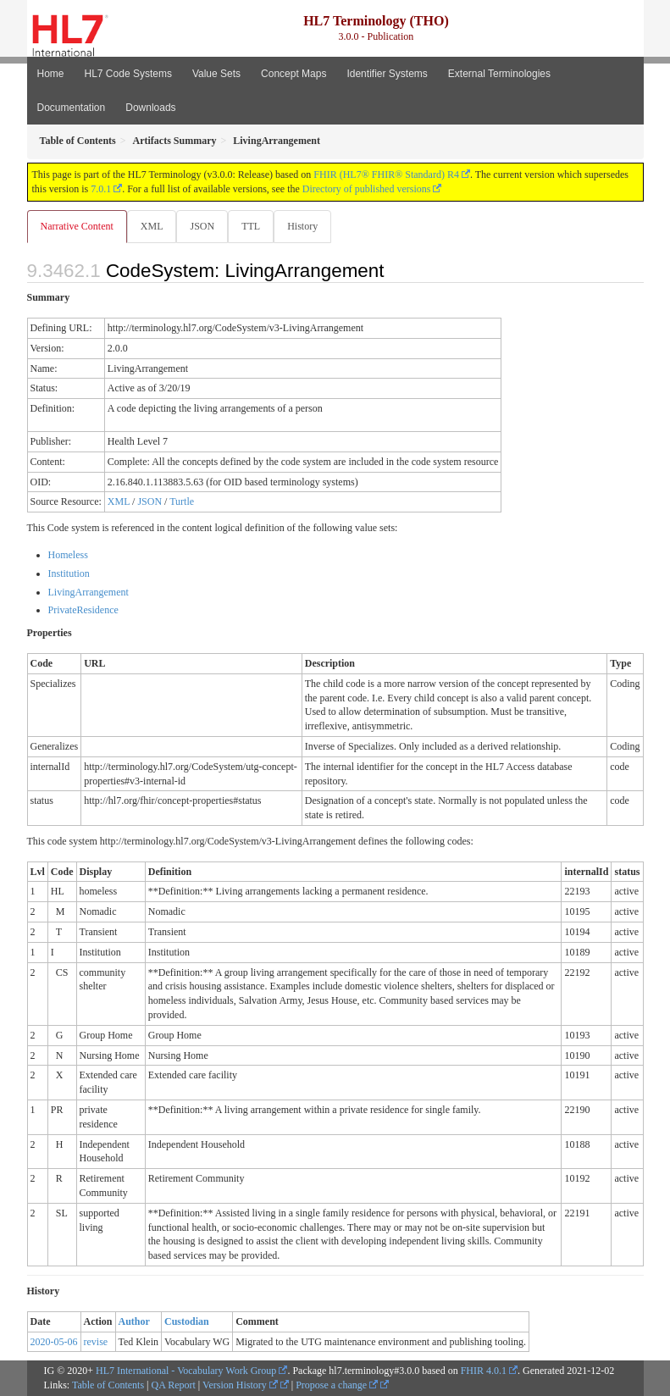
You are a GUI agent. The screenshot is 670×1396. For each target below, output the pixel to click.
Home (50, 74)
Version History (240, 1385)
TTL (250, 226)
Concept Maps (293, 74)
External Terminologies (499, 74)
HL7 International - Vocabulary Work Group (186, 1371)
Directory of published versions (366, 189)
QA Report (174, 1385)
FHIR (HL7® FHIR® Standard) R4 (386, 174)
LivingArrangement (88, 592)
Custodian (186, 1321)
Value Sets (216, 74)
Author (134, 1321)
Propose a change (337, 1385)
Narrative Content (77, 226)
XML (152, 226)
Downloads (150, 108)
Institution (69, 573)
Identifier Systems (386, 74)
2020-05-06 (54, 1342)
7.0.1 (101, 189)
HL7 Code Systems (128, 74)
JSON (202, 226)
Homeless (68, 555)
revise (96, 1342)
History (302, 226)
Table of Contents (108, 1385)
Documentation (71, 108)
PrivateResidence (83, 610)
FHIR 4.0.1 (484, 1371)
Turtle (181, 501)
